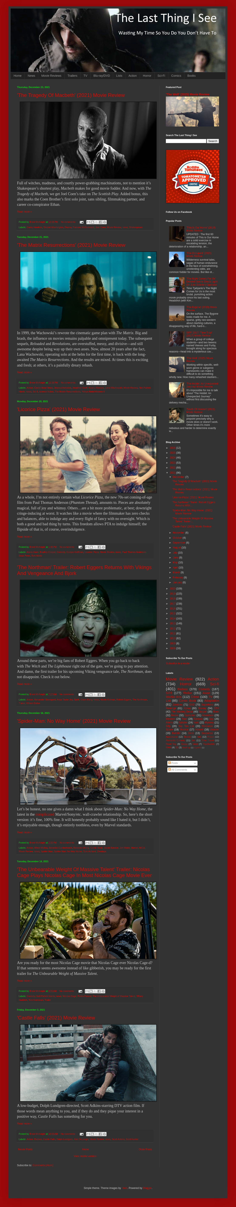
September (179, 542)
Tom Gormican (35, 1000)
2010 (173, 638)
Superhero (207, 704)
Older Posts (145, 1149)
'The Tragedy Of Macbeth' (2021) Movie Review (71, 95)
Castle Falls (49, 1139)
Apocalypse (172, 737)
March (177, 572)
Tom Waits (36, 555)
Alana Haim (32, 552)
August (177, 547)
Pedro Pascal (84, 996)
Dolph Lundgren (65, 1139)
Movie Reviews (51, 75)
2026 (173, 447)
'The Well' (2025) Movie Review (187, 94)
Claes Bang (86, 699)
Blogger (147, 1188)
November (179, 532)
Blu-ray (202, 708)
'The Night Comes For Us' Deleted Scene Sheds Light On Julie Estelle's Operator (201, 281)
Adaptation (211, 700)
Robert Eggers (123, 699)
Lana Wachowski (113, 387)
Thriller (187, 693)
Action (132, 75)
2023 (173, 462)
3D (176, 747)
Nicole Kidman (107, 699)
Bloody (187, 737)
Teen (184, 718)
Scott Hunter (132, 1139)
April (176, 567)
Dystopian (190, 715)
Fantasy (198, 718)
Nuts (196, 722)
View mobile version (85, 1156)
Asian (206, 693)
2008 (173, 648)
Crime (195, 697)
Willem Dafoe (33, 703)
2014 (173, 618)
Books (191, 75)
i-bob (124, 1188)
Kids (199, 737)
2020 (173, 588)
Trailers (72, 75)
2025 (173, 452)
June (176, 557)
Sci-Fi (161, 75)
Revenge (171, 708)
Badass (38, 1139)
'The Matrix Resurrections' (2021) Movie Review (71, 245)
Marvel (134, 847)
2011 (173, 633)
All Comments (177, 769)
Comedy (61, 552)
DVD (192, 704)
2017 (173, 603)
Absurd (199, 729)
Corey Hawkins (34, 227)
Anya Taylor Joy (65, 699)
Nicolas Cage (69, 996)
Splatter (183, 722)
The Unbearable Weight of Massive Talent (113, 996)
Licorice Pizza (92, 552)
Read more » (24, 211)
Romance (207, 726)
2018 (173, 598)
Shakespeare (136, 227)
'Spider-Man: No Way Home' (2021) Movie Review (74, 721)
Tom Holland (89, 851)
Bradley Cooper (47, 552)
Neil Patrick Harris (45, 996)
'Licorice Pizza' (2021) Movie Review (58, 409)
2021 (173, 472)
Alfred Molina (41, 847)
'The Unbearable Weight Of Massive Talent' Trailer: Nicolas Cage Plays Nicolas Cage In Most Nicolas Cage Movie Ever (84, 872)
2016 (173, 608)
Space (169, 729)
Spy (211, 718)
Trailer (22, 703)
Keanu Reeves (96, 387)
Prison (211, 737)
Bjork (76, 699)
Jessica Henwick (62, 387)
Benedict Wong (81, 847)
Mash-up (186, 747)
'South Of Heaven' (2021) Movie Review (200, 411)
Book (216, 711)
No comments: (68, 222)
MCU (142, 847)
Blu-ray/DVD (102, 75)
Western (170, 718)
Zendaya (101, 851)
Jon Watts (125, 847)
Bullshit (176, 733)
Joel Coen (100, 227)
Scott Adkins (118, 1139)
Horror (147, 75)
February (178, 577)
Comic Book (96, 847)
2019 (173, 593)
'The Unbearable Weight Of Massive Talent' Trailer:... (192, 520)
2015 (173, 613)
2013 (173, 623)
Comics (176, 75)
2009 (173, 643)
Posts (173, 763)
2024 (173, 457)
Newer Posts (25, 1149)
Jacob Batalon (111, 847)
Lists (119, 75)
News (31, 75)
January (178, 582)
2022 (173, 467)
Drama (68, 227)
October (178, 537)
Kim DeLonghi (81, 1139)
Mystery (209, 722)
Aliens (169, 722)
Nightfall (197, 747)
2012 (173, 628)
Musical (184, 729)
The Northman (139, 699)
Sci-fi (35, 391)
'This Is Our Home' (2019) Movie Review (201, 229)
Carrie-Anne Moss (43, 387)
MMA (168, 747)
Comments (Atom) (43, 1165)
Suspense (207, 733)
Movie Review (114, 227)
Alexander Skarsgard (45, 699)
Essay (184, 744)
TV (85, 75)
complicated (45, 814)
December (179, 477)
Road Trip (171, 744)
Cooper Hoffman (75, 552)
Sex (193, 740)
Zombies (177, 704)
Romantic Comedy (175, 740)
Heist (195, 744)
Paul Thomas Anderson (134, 552)
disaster (214, 729)
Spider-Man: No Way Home (68, 851)
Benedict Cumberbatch (60, 847)
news (125, 227)
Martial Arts (173, 697)
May (175, 562)
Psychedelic (209, 744)
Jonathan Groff (79, 387)
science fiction (46, 391)
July (175, 552)
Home (17, 75)
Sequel (203, 711)
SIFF (169, 693)
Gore (191, 733)
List (168, 700)
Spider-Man (47, 851)
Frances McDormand (83, 227)
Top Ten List (186, 726)
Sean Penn (24, 555)
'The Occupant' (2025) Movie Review (199, 255)
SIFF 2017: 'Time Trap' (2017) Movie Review (199, 334)
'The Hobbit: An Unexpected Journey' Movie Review (202, 385)
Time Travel (208, 740)
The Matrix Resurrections (68, 391)
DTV (216, 708)
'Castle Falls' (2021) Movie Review (56, 1018)
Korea (187, 708)
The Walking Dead (182, 711)
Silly (168, 726)
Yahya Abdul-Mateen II (93, 391)
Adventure (208, 715)
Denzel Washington (53, 227)
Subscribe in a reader (178, 663)
